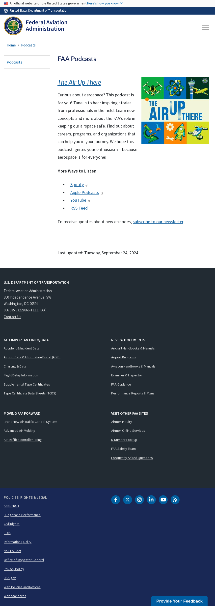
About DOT (11, 505)
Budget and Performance (22, 515)
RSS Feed (79, 208)
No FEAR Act (12, 551)
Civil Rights (12, 523)
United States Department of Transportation (39, 10)
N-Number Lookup (124, 439)
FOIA (7, 533)
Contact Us (12, 316)
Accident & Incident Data (21, 348)
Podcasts (28, 45)
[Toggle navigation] (206, 27)
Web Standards (15, 596)
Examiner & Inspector (126, 375)
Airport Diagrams (123, 357)
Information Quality (17, 542)
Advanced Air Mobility (19, 430)
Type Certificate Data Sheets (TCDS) (30, 393)
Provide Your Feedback (179, 601)
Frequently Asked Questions (132, 457)
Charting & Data (15, 366)
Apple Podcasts (87, 192)
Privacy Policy (14, 569)
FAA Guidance (121, 384)
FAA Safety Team (123, 448)
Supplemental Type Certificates (27, 384)
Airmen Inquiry (121, 421)
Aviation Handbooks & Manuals (133, 366)
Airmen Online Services (128, 430)
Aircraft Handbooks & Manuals (133, 348)
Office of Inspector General (24, 560)
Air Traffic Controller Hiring (23, 439)
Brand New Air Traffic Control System (30, 421)
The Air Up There (79, 82)
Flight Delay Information (21, 375)
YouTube (80, 200)
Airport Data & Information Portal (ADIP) (32, 357)
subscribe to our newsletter (158, 221)
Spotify (79, 184)
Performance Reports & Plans (133, 393)
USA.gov (10, 578)
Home (11, 45)
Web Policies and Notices (22, 587)
